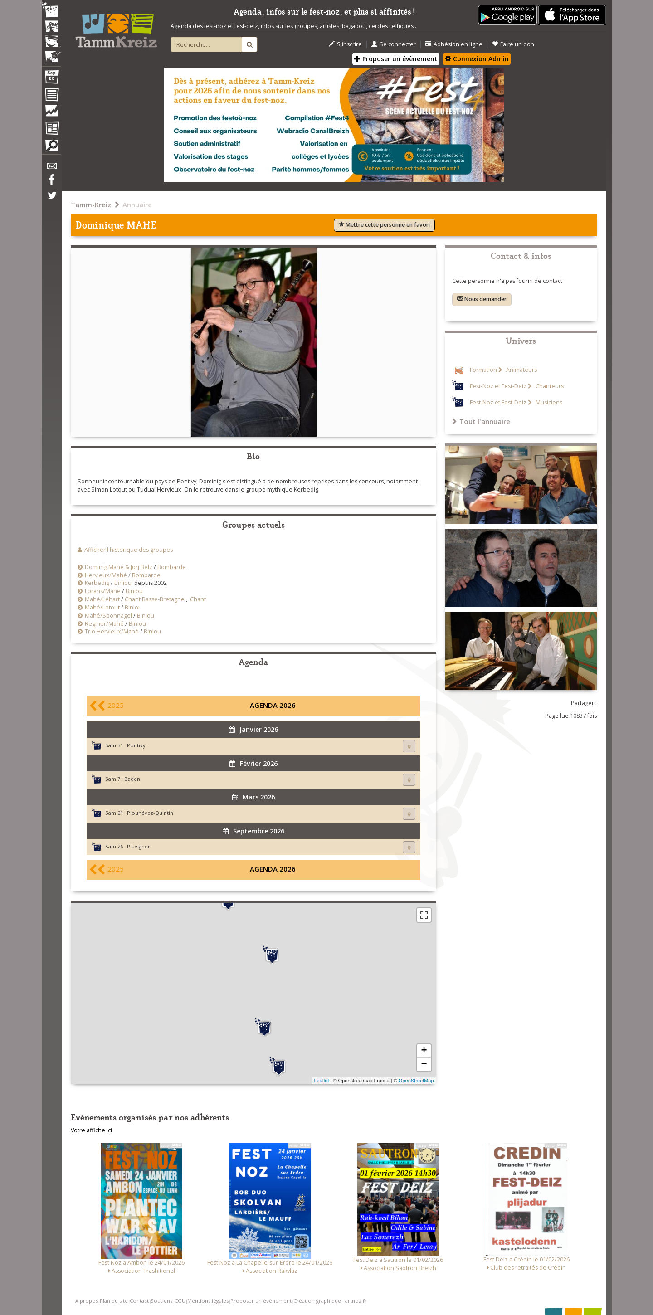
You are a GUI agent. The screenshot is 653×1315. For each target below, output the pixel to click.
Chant (198, 599)
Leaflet (321, 1080)
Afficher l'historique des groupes (128, 550)
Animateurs (521, 370)
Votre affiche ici (91, 1130)
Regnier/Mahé (104, 624)
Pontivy (136, 745)
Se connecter (393, 44)
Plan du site (114, 1300)
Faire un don (513, 44)
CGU (180, 1300)
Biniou (123, 583)
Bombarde (171, 567)
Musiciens (548, 402)
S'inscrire (345, 44)
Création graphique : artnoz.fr (330, 1300)
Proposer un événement (261, 1300)
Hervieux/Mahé (106, 575)
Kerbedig (97, 583)
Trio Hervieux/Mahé (112, 631)
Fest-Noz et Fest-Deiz (498, 386)
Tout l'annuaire (481, 421)
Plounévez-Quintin (150, 812)
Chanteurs (549, 386)
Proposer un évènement (396, 58)
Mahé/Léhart (102, 599)
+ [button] (424, 1051)
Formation (483, 370)
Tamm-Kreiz (91, 204)
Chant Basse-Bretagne (155, 599)
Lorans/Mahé (103, 591)
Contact (139, 1300)
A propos (86, 1300)
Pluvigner (138, 846)
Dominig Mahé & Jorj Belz (118, 567)
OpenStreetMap (416, 1080)
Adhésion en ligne (453, 44)
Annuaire (137, 204)
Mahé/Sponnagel (108, 615)
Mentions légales (208, 1300)
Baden (132, 778)
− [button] (424, 1064)
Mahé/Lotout (102, 607)
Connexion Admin (477, 58)
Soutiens (161, 1300)
